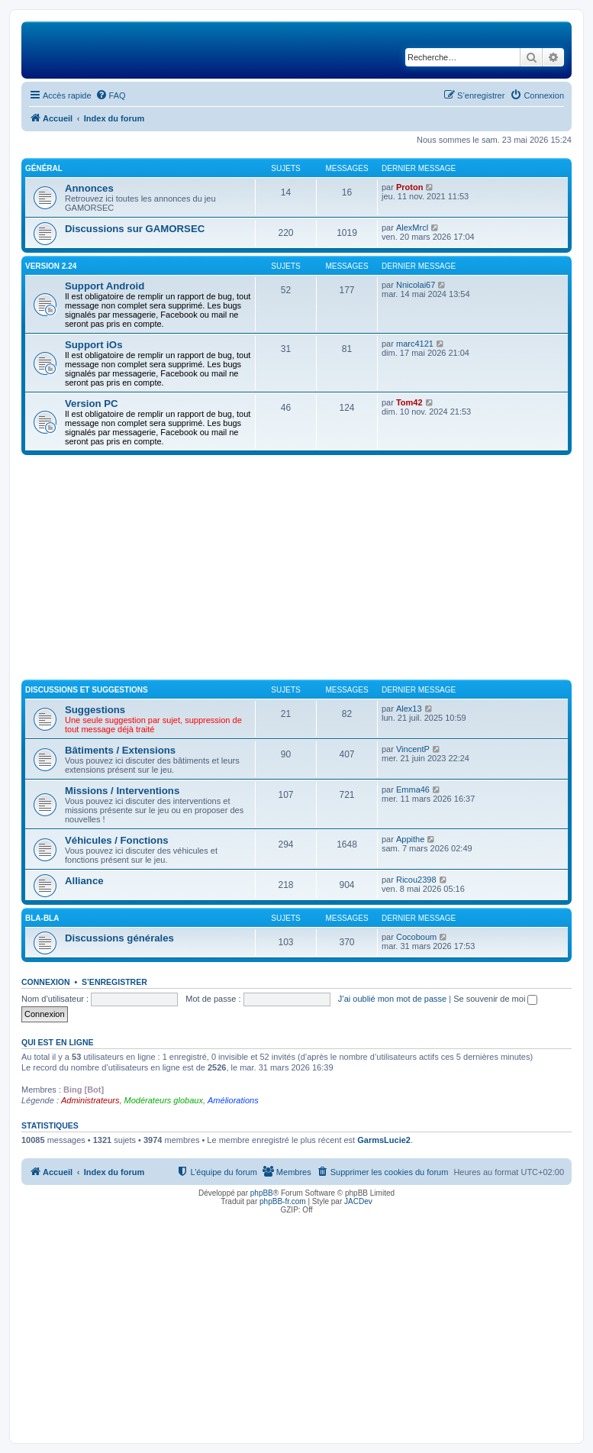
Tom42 (409, 402)
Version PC (91, 403)
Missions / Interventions (122, 790)
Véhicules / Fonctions (117, 840)
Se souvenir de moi (495, 998)
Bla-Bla (42, 918)
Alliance (84, 880)
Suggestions (95, 709)
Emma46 (413, 789)
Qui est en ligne (57, 1042)
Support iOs (93, 344)
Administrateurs (90, 1100)
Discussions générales (119, 938)
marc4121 (414, 343)
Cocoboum (416, 936)
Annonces (89, 188)
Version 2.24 (50, 266)
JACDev (358, 1201)
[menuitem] (110, 95)
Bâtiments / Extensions (120, 750)
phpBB (261, 1193)
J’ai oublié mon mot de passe (392, 998)
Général (44, 168)
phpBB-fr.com (282, 1201)
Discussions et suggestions (86, 690)
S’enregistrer (114, 981)
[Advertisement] (296, 569)
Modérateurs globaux (163, 1100)
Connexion (45, 981)
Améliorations (233, 1100)
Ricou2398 (416, 879)
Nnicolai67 (415, 284)
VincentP (413, 749)
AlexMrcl (412, 227)
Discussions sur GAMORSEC (135, 228)
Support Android (104, 286)
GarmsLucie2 (384, 1140)
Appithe (410, 839)
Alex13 (409, 708)
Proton (409, 187)
